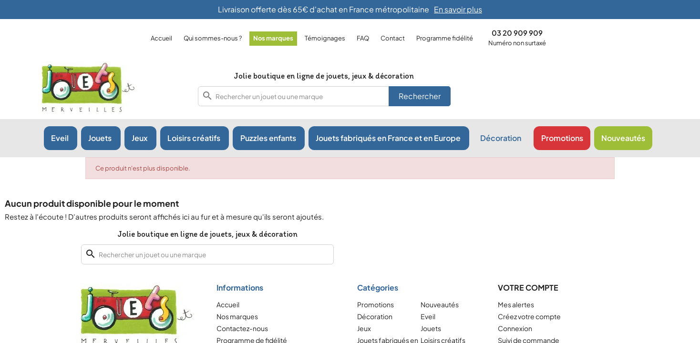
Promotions (375, 304)
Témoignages (325, 38)
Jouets (431, 328)
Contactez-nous (242, 328)
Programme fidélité (444, 38)
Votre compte (528, 287)
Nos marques (273, 38)
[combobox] (324, 96)
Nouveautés (440, 304)
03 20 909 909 (517, 32)
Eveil (428, 316)
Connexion (515, 328)
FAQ (363, 38)
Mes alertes (516, 304)
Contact (393, 38)
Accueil (161, 38)
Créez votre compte (529, 316)
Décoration (374, 316)
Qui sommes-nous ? (213, 38)
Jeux (364, 328)
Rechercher (420, 96)
